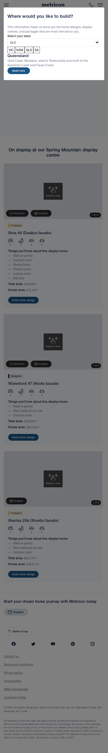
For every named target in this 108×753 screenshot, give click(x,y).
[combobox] (54, 42)
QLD (29, 50)
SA (36, 50)
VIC (11, 50)
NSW (19, 50)
